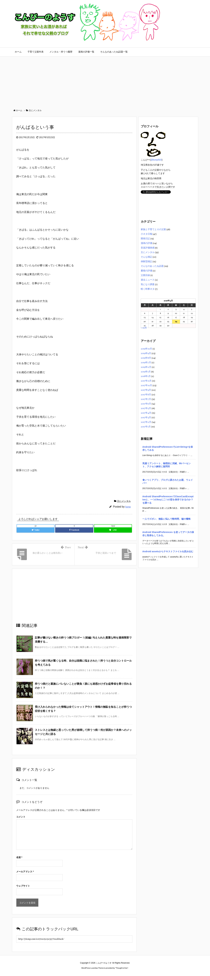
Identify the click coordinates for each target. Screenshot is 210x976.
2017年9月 (146, 390)
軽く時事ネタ (148, 289)
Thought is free (122, 968)
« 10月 (144, 327)
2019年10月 (146, 348)
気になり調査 (148, 284)
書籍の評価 (146, 270)
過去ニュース (148, 280)
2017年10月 (146, 385)
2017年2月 (146, 422)
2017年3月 (146, 417)
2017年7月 (146, 399)
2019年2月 (146, 367)
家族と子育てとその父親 (153, 229)
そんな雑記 (146, 257)
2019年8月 (146, 358)
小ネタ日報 (146, 234)
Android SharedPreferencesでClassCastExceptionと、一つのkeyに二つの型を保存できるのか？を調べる (168, 499)
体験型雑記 (146, 261)
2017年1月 (146, 426)
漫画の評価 (146, 243)
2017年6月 (146, 403)
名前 (19, 857)
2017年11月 (146, 381)
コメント (20, 816)
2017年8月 (146, 394)
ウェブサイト (23, 886)
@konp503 (156, 159)
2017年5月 (146, 408)
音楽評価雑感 (148, 247)
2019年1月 (146, 371)
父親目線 (145, 275)
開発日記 (145, 238)
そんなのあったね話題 (152, 266)
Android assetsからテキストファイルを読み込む (167, 551)
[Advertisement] (105, 81)
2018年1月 (146, 376)
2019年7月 (146, 362)
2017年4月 (146, 413)
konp (128, 506)
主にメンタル (124, 501)
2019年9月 (146, 353)
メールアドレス (25, 871)
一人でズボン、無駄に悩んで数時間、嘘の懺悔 (166, 519)
